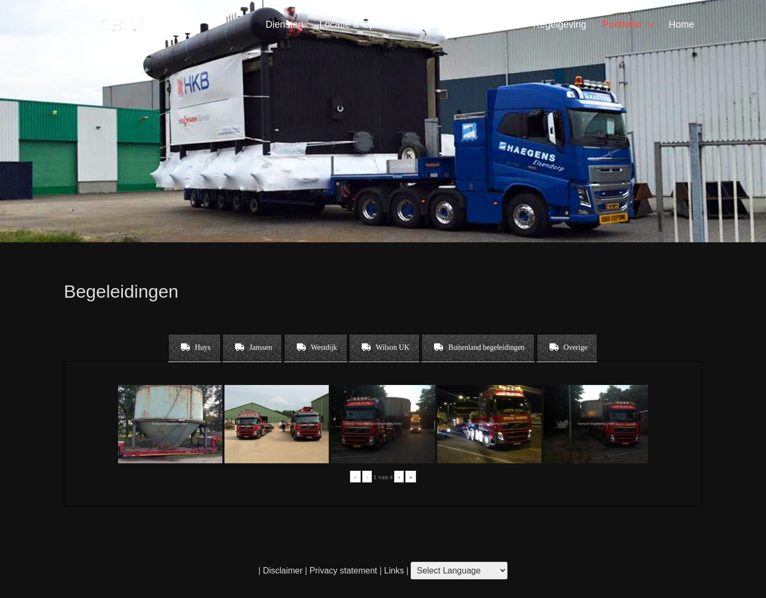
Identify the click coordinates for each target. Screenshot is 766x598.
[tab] (194, 348)
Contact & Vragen (479, 24)
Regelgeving (559, 24)
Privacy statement (343, 570)
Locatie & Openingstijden (372, 24)
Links (393, 570)
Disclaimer (283, 570)
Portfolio (622, 24)
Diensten (284, 24)
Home (681, 24)
